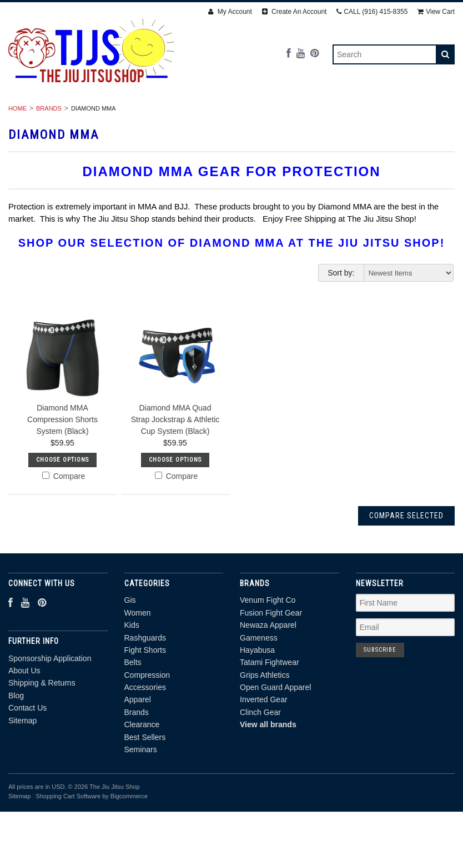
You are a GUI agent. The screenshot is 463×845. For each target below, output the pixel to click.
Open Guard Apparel (275, 729)
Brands (194, 125)
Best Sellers (326, 125)
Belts (331, 113)
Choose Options (62, 502)
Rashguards (194, 113)
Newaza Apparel (268, 667)
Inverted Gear (264, 741)
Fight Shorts (270, 113)
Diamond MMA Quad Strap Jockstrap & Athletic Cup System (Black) (175, 462)
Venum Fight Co (267, 642)
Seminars (395, 125)
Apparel (139, 125)
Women (92, 113)
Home (17, 150)
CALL (371, 12)
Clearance (254, 125)
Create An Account (294, 12)
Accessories (73, 125)
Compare (63, 518)
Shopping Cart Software (68, 838)
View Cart (436, 12)
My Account (229, 12)
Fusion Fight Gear (271, 655)
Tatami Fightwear (269, 704)
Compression (393, 113)
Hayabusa (257, 692)
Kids (138, 113)
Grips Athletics (264, 716)
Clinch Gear (260, 754)
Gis (49, 113)
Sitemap (22, 762)
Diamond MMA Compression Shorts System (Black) (62, 462)
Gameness (259, 679)
